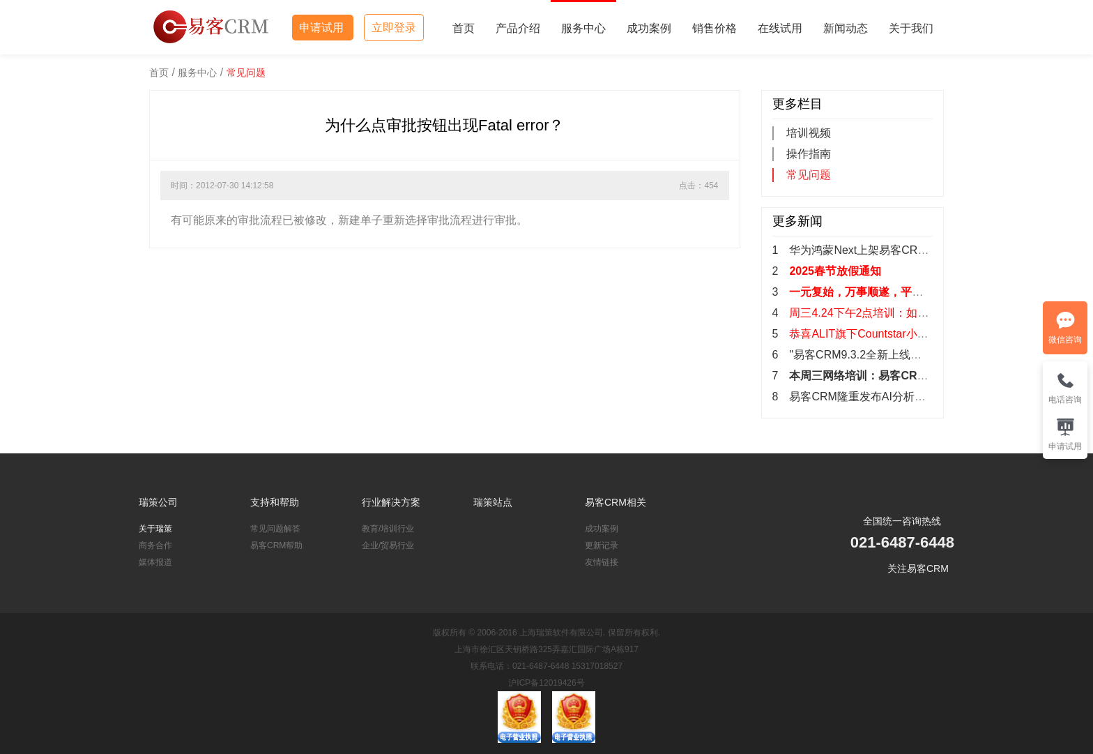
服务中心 (583, 28)
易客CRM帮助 (276, 545)
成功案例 (649, 28)
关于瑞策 (155, 529)
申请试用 (322, 27)
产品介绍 (518, 28)
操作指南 (808, 154)
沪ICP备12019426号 (546, 683)
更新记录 (601, 545)
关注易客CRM (918, 568)
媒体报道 (155, 562)
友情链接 (601, 562)
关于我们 (911, 28)
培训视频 (808, 133)
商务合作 (155, 545)
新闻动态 (845, 28)
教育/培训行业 (388, 529)
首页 (463, 28)
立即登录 (394, 27)
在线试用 (780, 28)
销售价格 (714, 28)
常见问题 (246, 72)
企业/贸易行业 (388, 545)
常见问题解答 (275, 529)
